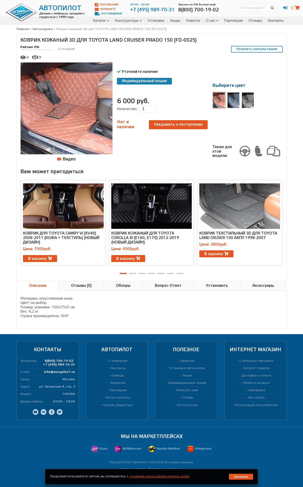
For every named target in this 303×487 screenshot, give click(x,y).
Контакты (276, 20)
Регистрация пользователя (256, 405)
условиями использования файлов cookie (159, 476)
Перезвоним (106, 5)
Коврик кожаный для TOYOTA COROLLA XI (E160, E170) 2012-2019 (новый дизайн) (145, 238)
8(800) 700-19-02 (59, 361)
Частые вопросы (118, 397)
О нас (212, 20)
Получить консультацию (256, 49)
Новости (193, 20)
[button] (123, 273)
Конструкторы (128, 20)
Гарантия (187, 361)
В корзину (40, 259)
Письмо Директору (118, 405)
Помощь (117, 375)
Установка (155, 20)
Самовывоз (256, 390)
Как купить (256, 397)
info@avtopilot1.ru (59, 372)
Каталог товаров (256, 368)
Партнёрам (233, 20)
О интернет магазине (256, 361)
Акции (175, 20)
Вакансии (118, 383)
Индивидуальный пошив (144, 81)
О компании (117, 361)
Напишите (105, 9)
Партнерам (118, 390)
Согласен (241, 476)
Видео (66, 159)
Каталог (101, 20)
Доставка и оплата (256, 375)
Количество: (127, 109)
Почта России (187, 405)
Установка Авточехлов (187, 368)
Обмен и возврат (256, 383)
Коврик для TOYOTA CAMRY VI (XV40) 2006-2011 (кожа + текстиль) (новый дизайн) (61, 238)
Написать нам (187, 390)
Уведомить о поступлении (178, 124)
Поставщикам (108, 14)
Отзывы (255, 20)
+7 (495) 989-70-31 (59, 364)
